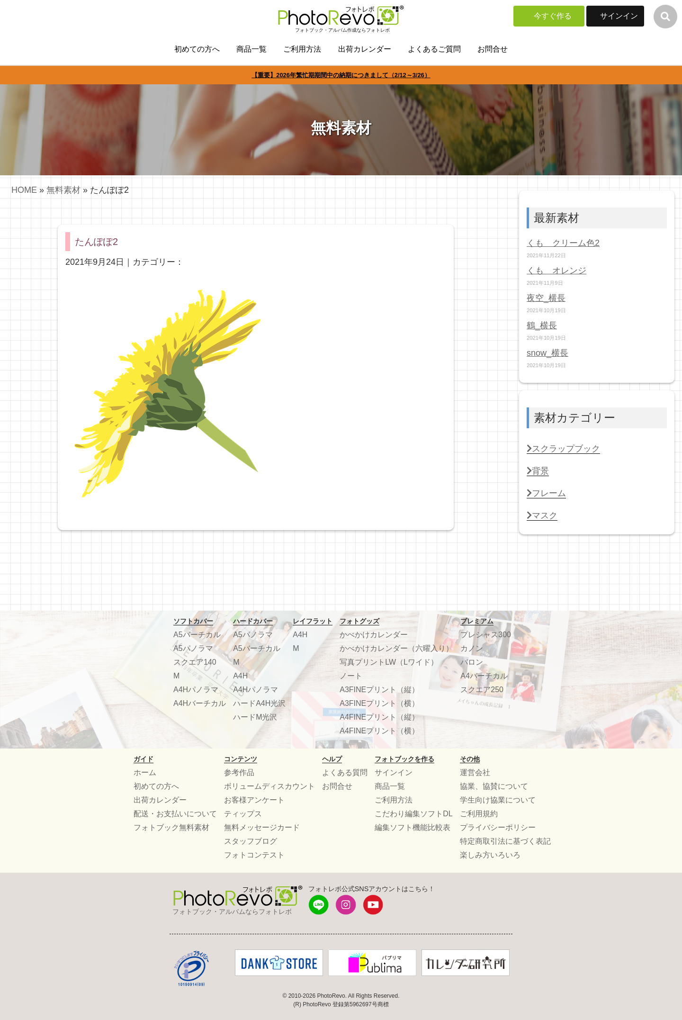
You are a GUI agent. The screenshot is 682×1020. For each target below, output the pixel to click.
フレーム (546, 493)
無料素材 (63, 190)
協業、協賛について (494, 786)
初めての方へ (197, 49)
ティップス (243, 814)
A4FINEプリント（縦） (379, 717)
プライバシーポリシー (498, 827)
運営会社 (475, 772)
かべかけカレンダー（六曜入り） (396, 648)
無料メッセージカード (262, 827)
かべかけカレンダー (374, 635)
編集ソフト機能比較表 (412, 827)
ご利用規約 (479, 814)
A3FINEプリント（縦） (379, 690)
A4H (240, 676)
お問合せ (492, 49)
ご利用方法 (302, 49)
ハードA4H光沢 (259, 703)
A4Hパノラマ (195, 690)
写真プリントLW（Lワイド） (389, 662)
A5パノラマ (193, 648)
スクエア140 (194, 662)
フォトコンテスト (254, 855)
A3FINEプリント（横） (379, 703)
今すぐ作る (553, 16)
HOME (24, 190)
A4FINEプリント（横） (379, 731)
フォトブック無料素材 (171, 827)
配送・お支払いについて (175, 814)
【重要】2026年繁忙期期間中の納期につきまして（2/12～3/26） (340, 75)
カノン (471, 648)
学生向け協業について (498, 800)
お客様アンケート (254, 800)
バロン (471, 662)
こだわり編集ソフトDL (413, 814)
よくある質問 (345, 772)
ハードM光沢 (255, 717)
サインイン (619, 16)
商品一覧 (251, 49)
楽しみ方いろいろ (490, 855)
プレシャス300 (485, 635)
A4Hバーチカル (199, 703)
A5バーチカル (197, 635)
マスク (542, 515)
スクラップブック (563, 448)
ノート (351, 676)
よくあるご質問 (434, 49)
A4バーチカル (484, 676)
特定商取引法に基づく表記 (505, 841)
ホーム (145, 772)
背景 (538, 471)
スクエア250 (481, 690)
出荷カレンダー (364, 49)
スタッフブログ (250, 841)
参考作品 (239, 772)
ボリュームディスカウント (269, 786)
